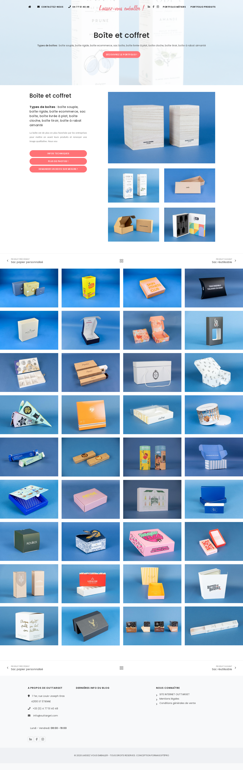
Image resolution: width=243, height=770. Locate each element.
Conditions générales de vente (177, 703)
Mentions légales (169, 698)
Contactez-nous (50, 6)
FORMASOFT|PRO (160, 755)
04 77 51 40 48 (78, 6)
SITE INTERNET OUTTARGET (174, 694)
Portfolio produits (203, 6)
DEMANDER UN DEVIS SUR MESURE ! (58, 169)
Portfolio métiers (174, 6)
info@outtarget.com (45, 715)
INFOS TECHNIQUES (58, 153)
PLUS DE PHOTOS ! (58, 161)
